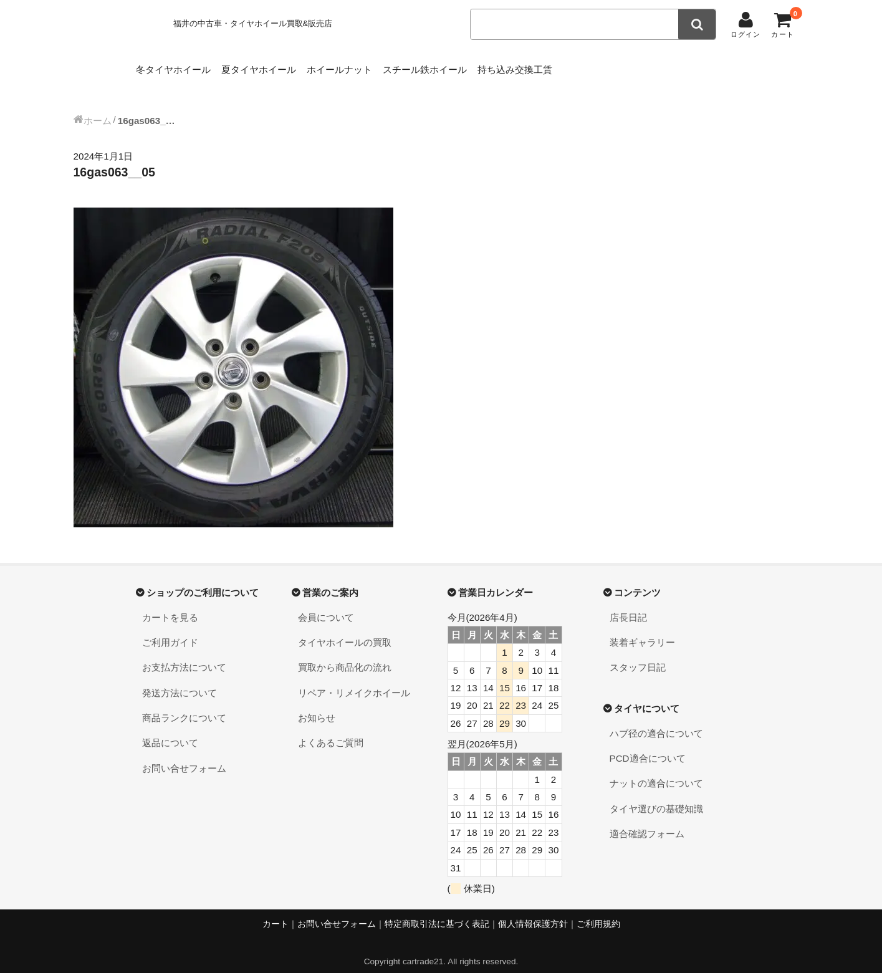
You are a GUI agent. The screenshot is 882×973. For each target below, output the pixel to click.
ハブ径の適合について (656, 721)
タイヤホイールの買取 (344, 630)
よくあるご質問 (330, 730)
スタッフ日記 (638, 654)
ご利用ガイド (170, 630)
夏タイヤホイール (281, 66)
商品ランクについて (184, 705)
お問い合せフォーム (184, 755)
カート (275, 911)
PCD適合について (648, 746)
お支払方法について (184, 654)
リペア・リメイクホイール (354, 680)
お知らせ (316, 705)
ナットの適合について (656, 770)
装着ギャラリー (642, 630)
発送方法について (179, 680)
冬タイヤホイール (177, 66)
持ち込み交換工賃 (596, 66)
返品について (170, 730)
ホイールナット (382, 66)
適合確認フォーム (647, 821)
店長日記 (628, 605)
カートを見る (170, 605)
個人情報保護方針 (533, 911)
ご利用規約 (598, 911)
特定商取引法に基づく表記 (437, 911)
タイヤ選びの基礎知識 (656, 796)
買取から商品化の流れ (344, 654)
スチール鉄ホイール (487, 66)
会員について (326, 605)
